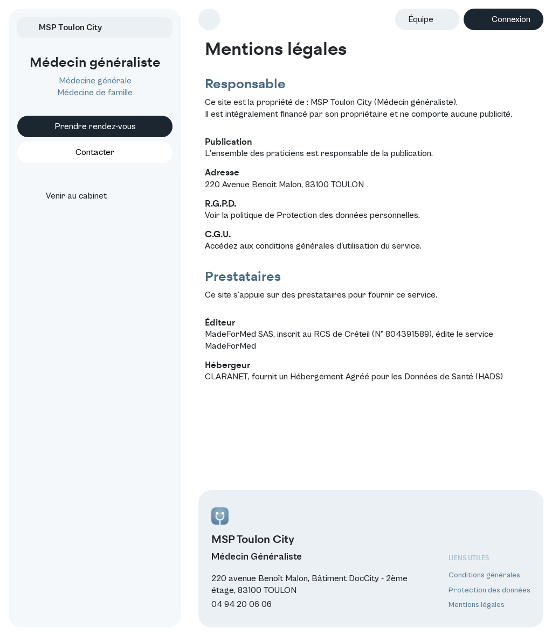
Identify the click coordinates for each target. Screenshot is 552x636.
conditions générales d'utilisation (317, 246)
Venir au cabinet (66, 195)
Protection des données (489, 590)
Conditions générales (484, 575)
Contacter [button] (94, 152)
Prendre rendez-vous (95, 126)
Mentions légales (476, 604)
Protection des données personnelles (347, 215)
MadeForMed (230, 346)
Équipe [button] (420, 19)
